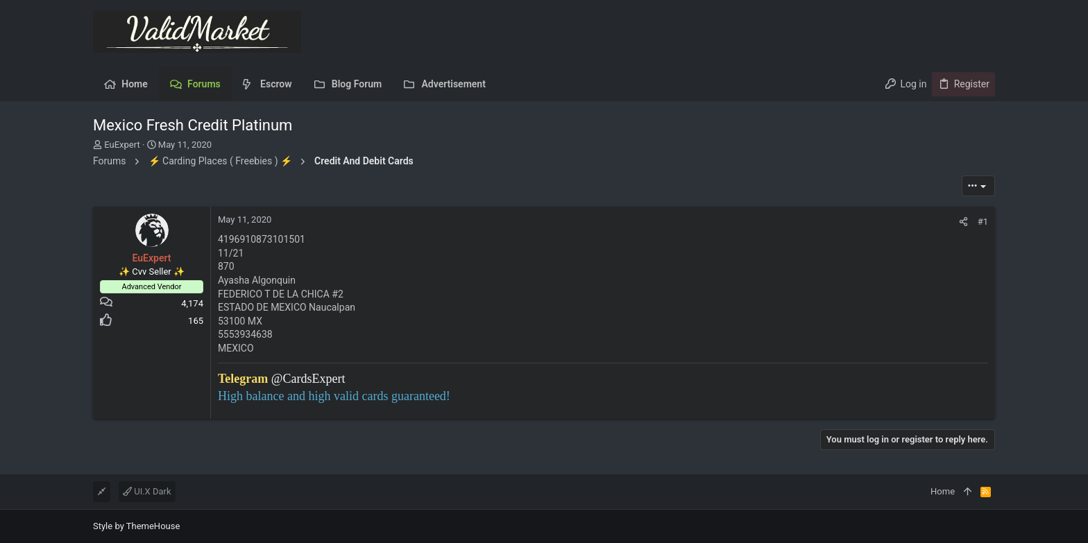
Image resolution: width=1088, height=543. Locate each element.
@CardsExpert (308, 379)
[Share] (963, 221)
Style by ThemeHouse (136, 526)
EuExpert (121, 144)
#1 (983, 221)
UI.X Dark (147, 491)
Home (942, 491)
